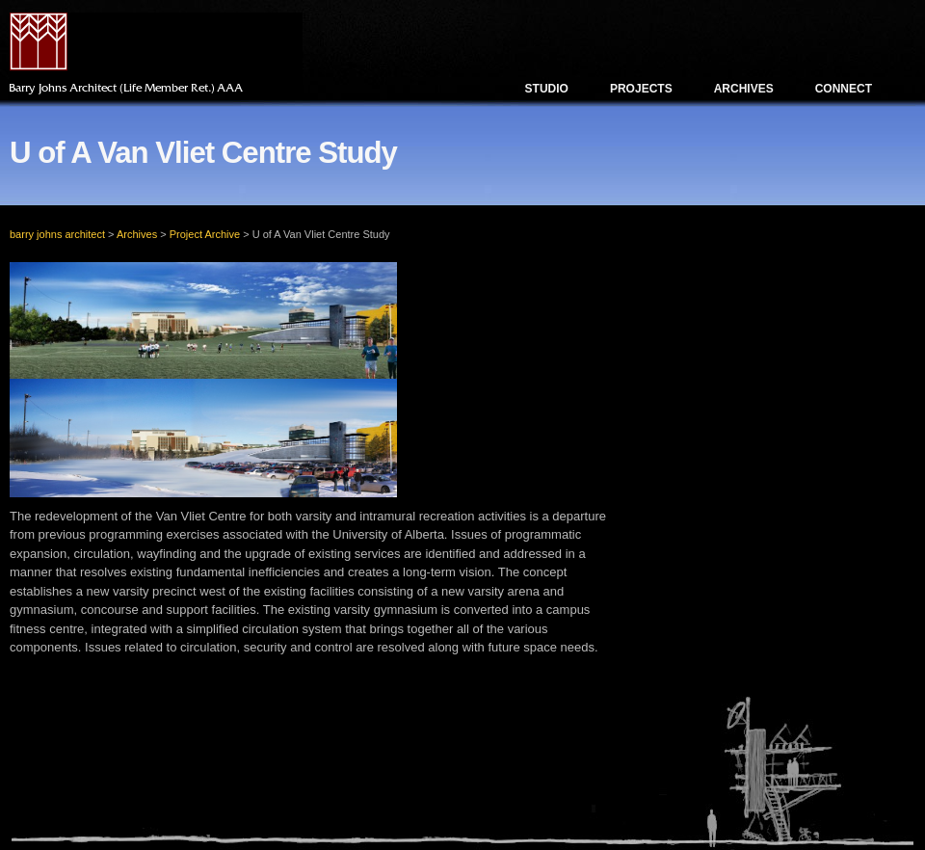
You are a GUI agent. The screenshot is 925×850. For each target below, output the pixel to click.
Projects (641, 88)
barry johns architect (57, 234)
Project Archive (205, 234)
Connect (843, 88)
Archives (744, 88)
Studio (546, 88)
